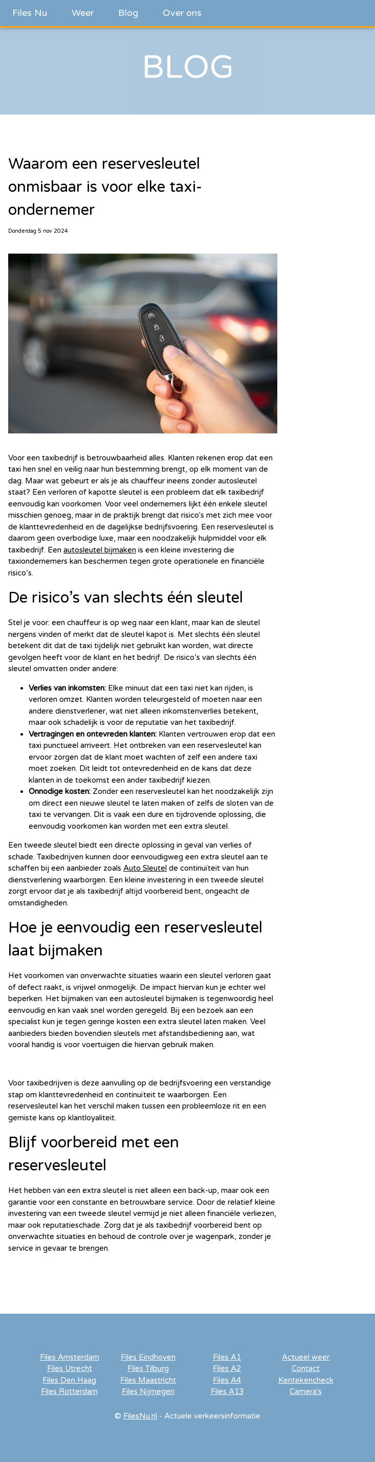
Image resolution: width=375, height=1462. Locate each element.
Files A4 (227, 1380)
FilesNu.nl (140, 1416)
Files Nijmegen (148, 1391)
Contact (306, 1368)
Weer (83, 12)
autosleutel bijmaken (99, 550)
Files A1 (227, 1357)
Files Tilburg (148, 1368)
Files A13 (227, 1391)
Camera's (306, 1391)
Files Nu (29, 12)
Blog (128, 12)
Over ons (182, 12)
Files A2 (227, 1368)
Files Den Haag (69, 1380)
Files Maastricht (148, 1380)
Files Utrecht (69, 1368)
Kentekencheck (306, 1380)
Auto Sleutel (145, 868)
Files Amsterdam (69, 1357)
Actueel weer (305, 1357)
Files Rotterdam (69, 1391)
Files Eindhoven (148, 1357)
